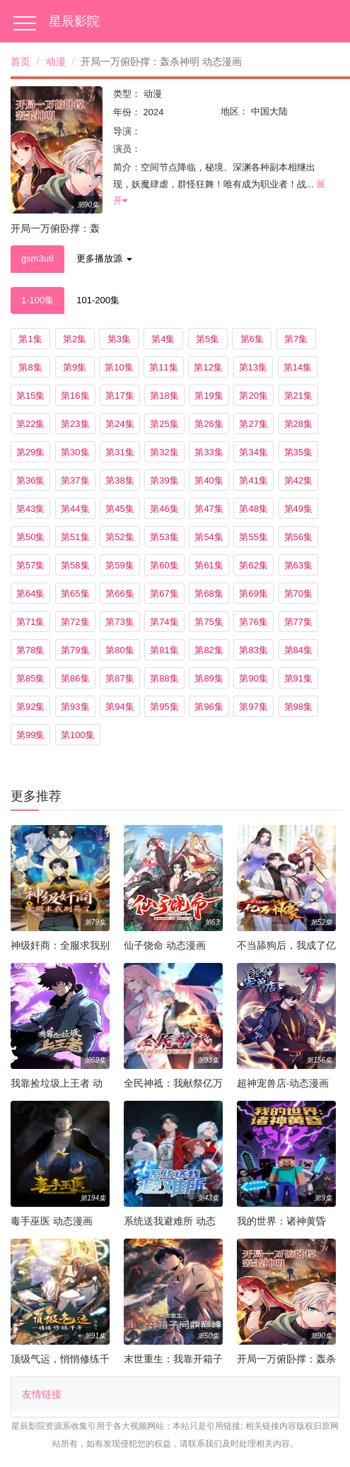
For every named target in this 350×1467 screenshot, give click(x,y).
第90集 (253, 678)
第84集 (298, 650)
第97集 (253, 706)
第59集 (119, 565)
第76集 (253, 621)
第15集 (30, 395)
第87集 (119, 678)
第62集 (253, 565)
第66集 (119, 593)
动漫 (56, 61)
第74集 (164, 621)
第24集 (119, 424)
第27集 (253, 424)
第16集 (75, 395)
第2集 (74, 339)
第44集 (75, 508)
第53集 (164, 537)
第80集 (119, 650)
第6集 (252, 339)
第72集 (75, 621)
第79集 (75, 650)
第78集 (30, 650)
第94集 (119, 706)
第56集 (298, 537)
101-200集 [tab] (97, 300)
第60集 (164, 565)
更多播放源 (104, 258)
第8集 (30, 367)
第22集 (30, 424)
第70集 (298, 593)
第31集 (119, 452)
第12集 (208, 367)
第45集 (119, 508)
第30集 (75, 452)
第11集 (163, 367)
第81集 (164, 650)
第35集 (298, 452)
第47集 (208, 508)
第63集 (298, 565)
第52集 (119, 537)
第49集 (298, 508)
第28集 (298, 424)
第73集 (119, 621)
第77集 (298, 621)
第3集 (119, 339)
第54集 (208, 537)
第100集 (78, 735)
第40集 (208, 480)
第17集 (119, 395)
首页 (20, 61)
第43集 (30, 508)
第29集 (30, 452)
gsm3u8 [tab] (37, 258)
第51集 (75, 537)
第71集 (30, 621)
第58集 (75, 565)
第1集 (30, 339)
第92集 (30, 706)
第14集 (298, 367)
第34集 (253, 452)
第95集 (164, 706)
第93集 (75, 706)
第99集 (30, 735)
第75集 (208, 621)
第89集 (208, 678)
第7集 (296, 339)
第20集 (253, 395)
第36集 (30, 480)
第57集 (30, 565)
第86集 (75, 678)
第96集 (208, 706)
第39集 (164, 480)
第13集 (253, 367)
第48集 (253, 508)
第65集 (75, 593)
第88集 (164, 678)
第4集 (163, 339)
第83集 (253, 650)
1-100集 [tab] (37, 300)
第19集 (208, 395)
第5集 (207, 339)
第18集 (164, 395)
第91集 (298, 678)
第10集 (119, 367)
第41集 (253, 480)
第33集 (208, 452)
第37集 (75, 480)
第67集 (164, 593)
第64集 (30, 593)
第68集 (208, 593)
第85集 (30, 678)
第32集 (164, 452)
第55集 (253, 537)
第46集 (164, 508)
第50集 (30, 537)
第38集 (119, 480)
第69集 (253, 593)
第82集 (208, 650)
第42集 (298, 480)
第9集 (74, 367)
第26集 (208, 424)
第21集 (298, 395)
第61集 (208, 565)
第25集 (164, 424)
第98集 (298, 706)
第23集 (75, 424)
